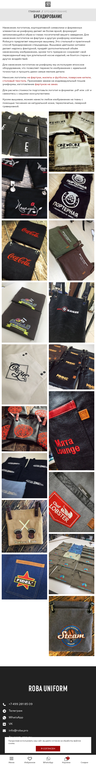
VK (11, 724)
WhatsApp (16, 717)
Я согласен (48, 748)
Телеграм (15, 711)
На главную (48, 4)
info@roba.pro (18, 730)
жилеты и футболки (54, 77)
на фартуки (34, 77)
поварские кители (79, 77)
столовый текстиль (14, 81)
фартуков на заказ (46, 84)
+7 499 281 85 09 (21, 704)
